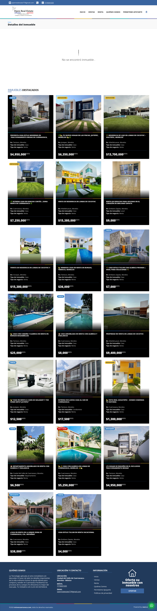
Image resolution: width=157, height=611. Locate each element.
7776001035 (49, 3)
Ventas (91, 12)
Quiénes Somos (113, 12)
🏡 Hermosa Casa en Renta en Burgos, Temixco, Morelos (75, 269)
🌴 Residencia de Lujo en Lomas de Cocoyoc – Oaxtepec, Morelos (126, 136)
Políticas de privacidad (103, 593)
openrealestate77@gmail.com (69, 591)
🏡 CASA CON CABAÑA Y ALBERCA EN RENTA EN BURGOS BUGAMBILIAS (29, 335)
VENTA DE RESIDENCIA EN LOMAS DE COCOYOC (77, 202)
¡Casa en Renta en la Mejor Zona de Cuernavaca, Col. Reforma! (26, 533)
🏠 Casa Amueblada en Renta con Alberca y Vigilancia (77, 335)
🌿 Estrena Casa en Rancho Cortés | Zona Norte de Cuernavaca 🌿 (29, 202)
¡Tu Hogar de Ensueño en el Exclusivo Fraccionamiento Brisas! (123, 467)
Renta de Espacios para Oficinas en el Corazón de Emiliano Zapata (123, 202)
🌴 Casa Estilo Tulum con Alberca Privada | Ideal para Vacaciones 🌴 (126, 269)
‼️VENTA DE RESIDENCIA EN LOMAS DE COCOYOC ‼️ (30, 268)
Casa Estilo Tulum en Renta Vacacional (76, 532)
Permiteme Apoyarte (132, 12)
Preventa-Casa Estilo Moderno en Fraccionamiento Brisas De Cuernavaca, (28, 136)
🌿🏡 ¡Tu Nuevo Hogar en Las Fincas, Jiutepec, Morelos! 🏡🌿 (78, 136)
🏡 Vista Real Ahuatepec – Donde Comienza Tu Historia (125, 401)
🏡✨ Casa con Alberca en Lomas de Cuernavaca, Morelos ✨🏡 (74, 467)
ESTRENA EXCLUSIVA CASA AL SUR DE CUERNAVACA (73, 401)
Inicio (82, 12)
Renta (100, 12)
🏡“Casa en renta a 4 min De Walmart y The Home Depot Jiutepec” (29, 401)
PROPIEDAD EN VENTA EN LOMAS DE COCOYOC (125, 334)
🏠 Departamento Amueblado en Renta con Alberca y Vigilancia (29, 467)
